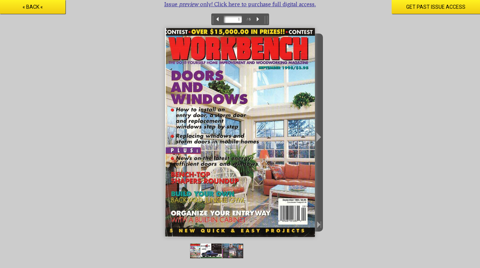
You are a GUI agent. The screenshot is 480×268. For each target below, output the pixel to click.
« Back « (33, 7)
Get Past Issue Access (435, 7)
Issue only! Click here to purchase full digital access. (240, 3)
